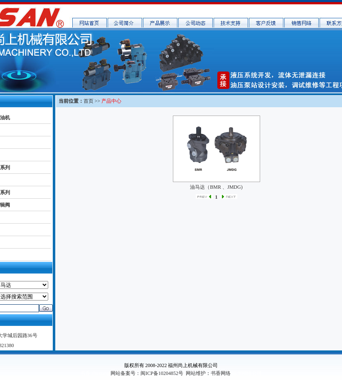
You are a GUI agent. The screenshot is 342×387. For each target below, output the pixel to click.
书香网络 (221, 373)
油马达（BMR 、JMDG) (216, 187)
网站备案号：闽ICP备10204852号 (147, 373)
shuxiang (100, 373)
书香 (85, 373)
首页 (88, 101)
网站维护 (196, 373)
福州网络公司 (247, 373)
